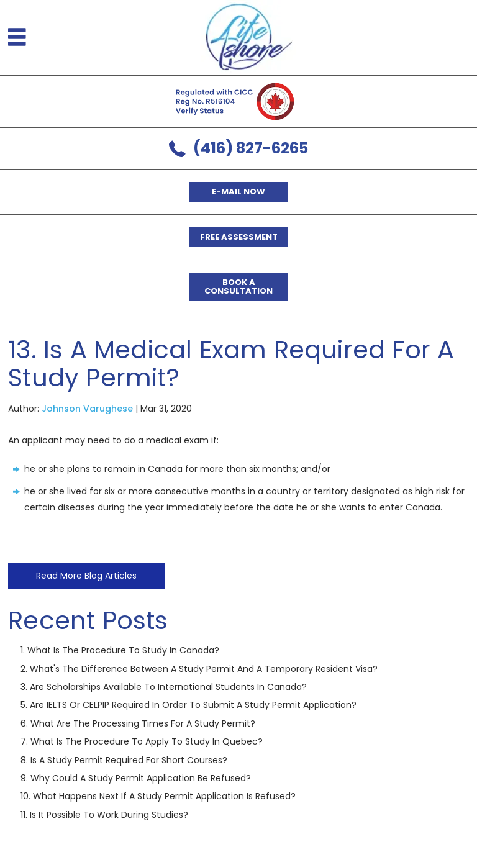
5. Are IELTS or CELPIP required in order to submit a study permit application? (188, 705)
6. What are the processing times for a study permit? (137, 723)
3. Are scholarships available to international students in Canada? (163, 687)
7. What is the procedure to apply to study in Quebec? (141, 741)
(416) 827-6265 (250, 148)
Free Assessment (239, 237)
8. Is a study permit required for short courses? (123, 760)
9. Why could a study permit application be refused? (135, 778)
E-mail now (238, 191)
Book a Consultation (238, 286)
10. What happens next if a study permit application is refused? (158, 796)
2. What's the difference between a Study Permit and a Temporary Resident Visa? (199, 669)
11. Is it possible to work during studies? (104, 814)
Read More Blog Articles (86, 575)
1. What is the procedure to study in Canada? (119, 650)
